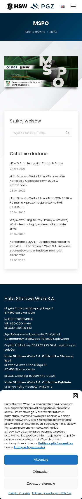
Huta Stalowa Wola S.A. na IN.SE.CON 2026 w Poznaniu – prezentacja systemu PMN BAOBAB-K (41, 202)
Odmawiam (41, 471)
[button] (75, 396)
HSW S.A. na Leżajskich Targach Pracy (36, 163)
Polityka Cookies (19, 493)
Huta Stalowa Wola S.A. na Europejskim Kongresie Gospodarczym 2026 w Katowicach (37, 180)
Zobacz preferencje (41, 483)
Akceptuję (41, 459)
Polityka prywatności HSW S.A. (52, 493)
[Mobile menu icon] (73, 6)
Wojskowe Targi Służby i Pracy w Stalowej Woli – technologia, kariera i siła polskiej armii (39, 224)
